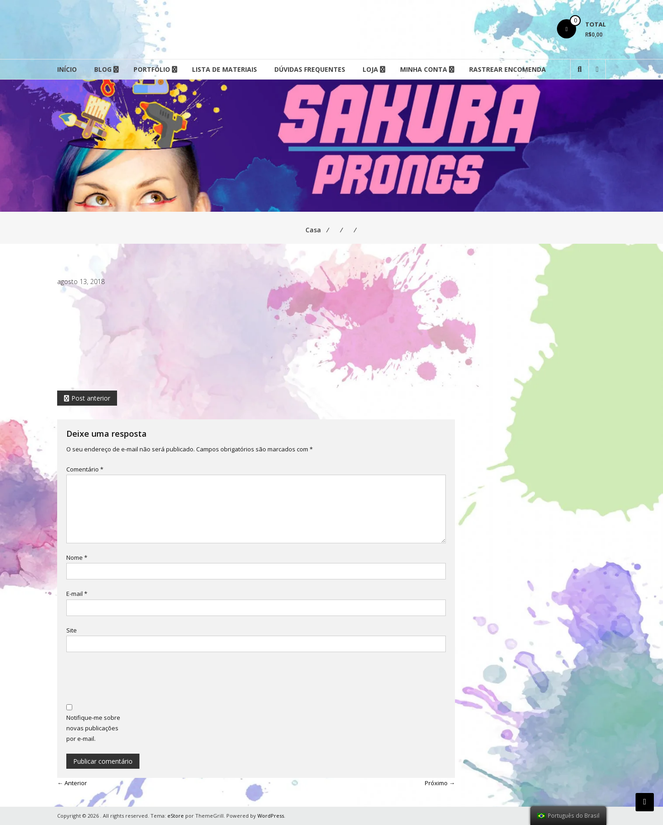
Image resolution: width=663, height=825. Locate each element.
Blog (103, 69)
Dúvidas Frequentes (309, 69)
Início (67, 69)
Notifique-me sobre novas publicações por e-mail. (93, 728)
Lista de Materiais (224, 69)
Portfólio (152, 69)
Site (71, 630)
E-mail (76, 593)
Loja (370, 69)
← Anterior (72, 783)
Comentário (84, 469)
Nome (76, 557)
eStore (175, 815)
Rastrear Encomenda (507, 69)
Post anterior (90, 398)
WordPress (270, 815)
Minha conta (423, 69)
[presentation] (135, 679)
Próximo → (440, 783)
